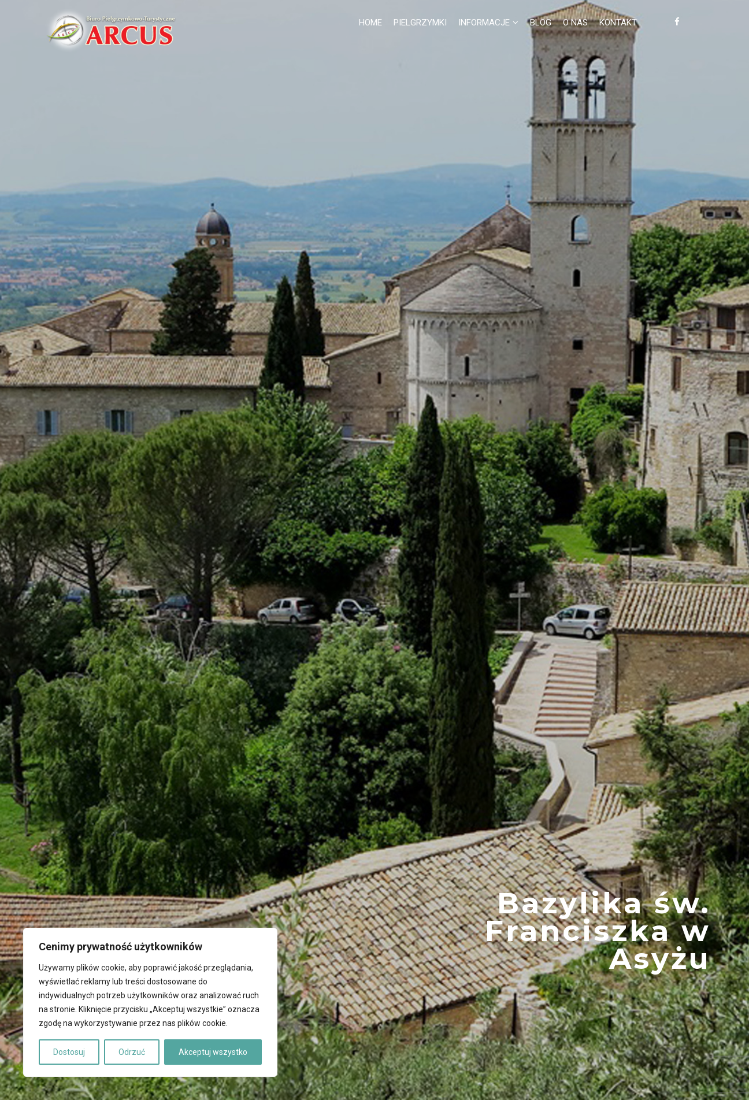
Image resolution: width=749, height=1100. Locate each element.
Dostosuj (69, 1052)
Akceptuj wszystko (213, 1052)
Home (370, 22)
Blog (540, 22)
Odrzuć (131, 1052)
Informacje (484, 22)
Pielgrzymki (420, 22)
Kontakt (618, 22)
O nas (575, 22)
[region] (150, 1002)
